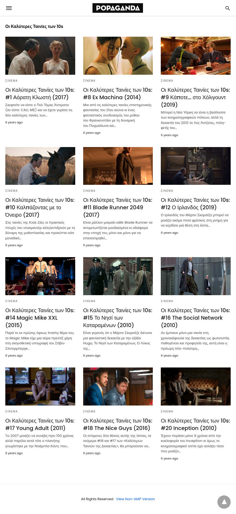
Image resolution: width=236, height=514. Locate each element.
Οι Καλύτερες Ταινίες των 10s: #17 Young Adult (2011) (39, 424)
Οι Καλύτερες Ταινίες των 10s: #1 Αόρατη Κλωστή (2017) (39, 93)
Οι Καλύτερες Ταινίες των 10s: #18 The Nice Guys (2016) (117, 424)
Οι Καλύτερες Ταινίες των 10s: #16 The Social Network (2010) (195, 318)
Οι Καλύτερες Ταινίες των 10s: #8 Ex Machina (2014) (117, 93)
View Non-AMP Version (135, 499)
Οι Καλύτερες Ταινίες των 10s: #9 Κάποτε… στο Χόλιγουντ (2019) (195, 97)
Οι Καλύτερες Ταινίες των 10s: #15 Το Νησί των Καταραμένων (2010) (117, 318)
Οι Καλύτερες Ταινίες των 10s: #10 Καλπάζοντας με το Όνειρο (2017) (39, 207)
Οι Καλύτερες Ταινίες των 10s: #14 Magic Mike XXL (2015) (39, 318)
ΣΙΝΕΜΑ (11, 81)
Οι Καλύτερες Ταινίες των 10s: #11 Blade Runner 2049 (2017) (117, 207)
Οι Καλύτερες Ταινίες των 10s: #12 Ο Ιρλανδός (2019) (195, 203)
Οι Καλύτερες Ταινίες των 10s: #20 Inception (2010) (195, 424)
